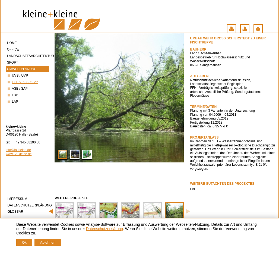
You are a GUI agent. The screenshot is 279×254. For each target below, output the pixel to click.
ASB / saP (17, 88)
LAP (12, 102)
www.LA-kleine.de (18, 154)
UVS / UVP (17, 75)
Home (12, 43)
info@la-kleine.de (18, 150)
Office (13, 49)
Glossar (15, 212)
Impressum (17, 199)
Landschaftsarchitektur (28, 56)
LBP (12, 95)
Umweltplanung (22, 69)
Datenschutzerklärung (30, 205)
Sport (13, 62)
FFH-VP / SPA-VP (22, 82)
